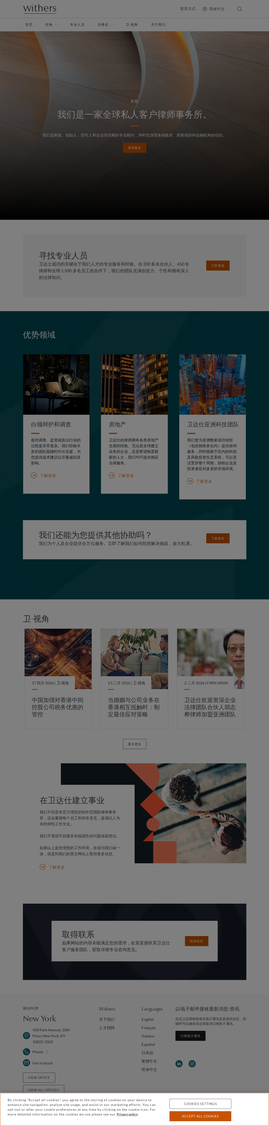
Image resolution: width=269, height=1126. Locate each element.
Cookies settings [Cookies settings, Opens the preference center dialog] (200, 1104)
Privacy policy (127, 1114)
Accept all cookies (200, 1116)
